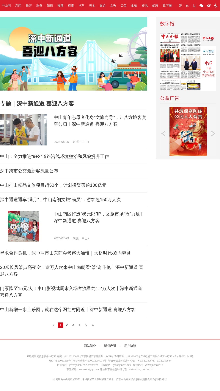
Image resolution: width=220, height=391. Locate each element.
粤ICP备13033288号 (60, 360)
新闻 (18, 5)
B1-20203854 (164, 360)
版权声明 (110, 345)
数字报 (167, 5)
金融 (134, 5)
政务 (39, 5)
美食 (92, 5)
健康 (155, 5)
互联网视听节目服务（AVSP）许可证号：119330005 (110, 356)
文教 (113, 5)
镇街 (50, 5)
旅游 (103, 5)
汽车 (81, 5)
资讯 (145, 5)
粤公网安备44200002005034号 (89, 360)
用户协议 (130, 345)
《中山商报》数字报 (208, 53)
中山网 (6, 5)
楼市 (71, 5)
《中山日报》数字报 (208, 39)
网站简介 (90, 345)
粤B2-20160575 (145, 360)
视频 (60, 5)
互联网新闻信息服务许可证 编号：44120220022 (53, 356)
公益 (124, 5)
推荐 (29, 5)
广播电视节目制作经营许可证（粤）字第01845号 (166, 356)
